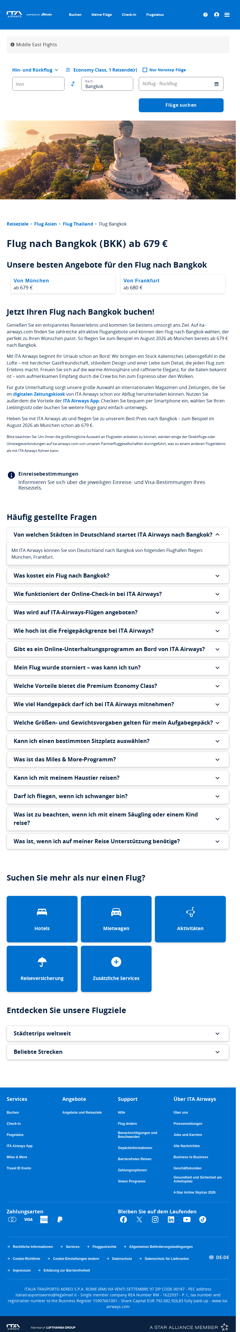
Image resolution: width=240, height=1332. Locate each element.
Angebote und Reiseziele (82, 1113)
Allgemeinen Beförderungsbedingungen (158, 1247)
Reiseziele (17, 224)
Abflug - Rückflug (159, 83)
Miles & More (17, 1157)
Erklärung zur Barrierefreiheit (63, 1270)
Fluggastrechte (101, 1247)
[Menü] (227, 15)
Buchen (75, 14)
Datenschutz (119, 1259)
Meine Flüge (101, 14)
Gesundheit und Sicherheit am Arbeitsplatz (198, 1179)
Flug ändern (127, 1124)
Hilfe (121, 1113)
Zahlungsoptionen (132, 1170)
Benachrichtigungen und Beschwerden (137, 1135)
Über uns (181, 1113)
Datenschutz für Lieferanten (163, 1259)
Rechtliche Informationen (30, 1247)
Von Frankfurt (141, 280)
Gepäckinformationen (135, 1148)
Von (20, 84)
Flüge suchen (181, 105)
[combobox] (33, 70)
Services (70, 1247)
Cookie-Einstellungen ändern (73, 1259)
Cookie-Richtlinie (23, 1259)
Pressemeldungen (188, 1124)
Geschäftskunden (188, 1168)
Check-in (129, 14)
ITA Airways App (81, 401)
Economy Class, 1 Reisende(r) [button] (105, 70)
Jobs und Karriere (188, 1135)
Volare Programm (131, 1181)
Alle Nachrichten (187, 1146)
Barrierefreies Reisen (135, 1159)
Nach (89, 81)
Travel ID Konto (19, 1168)
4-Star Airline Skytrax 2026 (195, 1192)
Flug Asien (45, 224)
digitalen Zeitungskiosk (39, 394)
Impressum (19, 1270)
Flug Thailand (78, 224)
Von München (31, 280)
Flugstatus (155, 14)
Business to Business (191, 1157)
